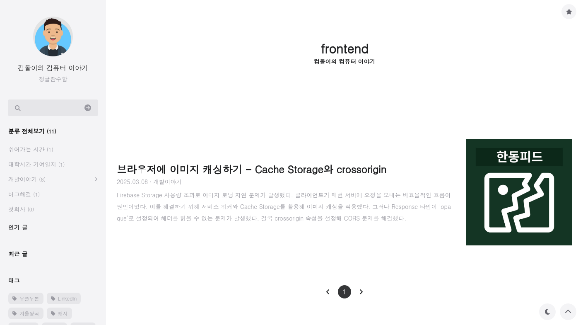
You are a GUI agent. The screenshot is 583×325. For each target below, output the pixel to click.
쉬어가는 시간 (30, 149)
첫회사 (21, 209)
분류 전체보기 (32, 131)
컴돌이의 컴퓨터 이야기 (53, 68)
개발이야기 (27, 179)
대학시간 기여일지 (36, 164)
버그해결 (24, 194)
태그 (14, 280)
